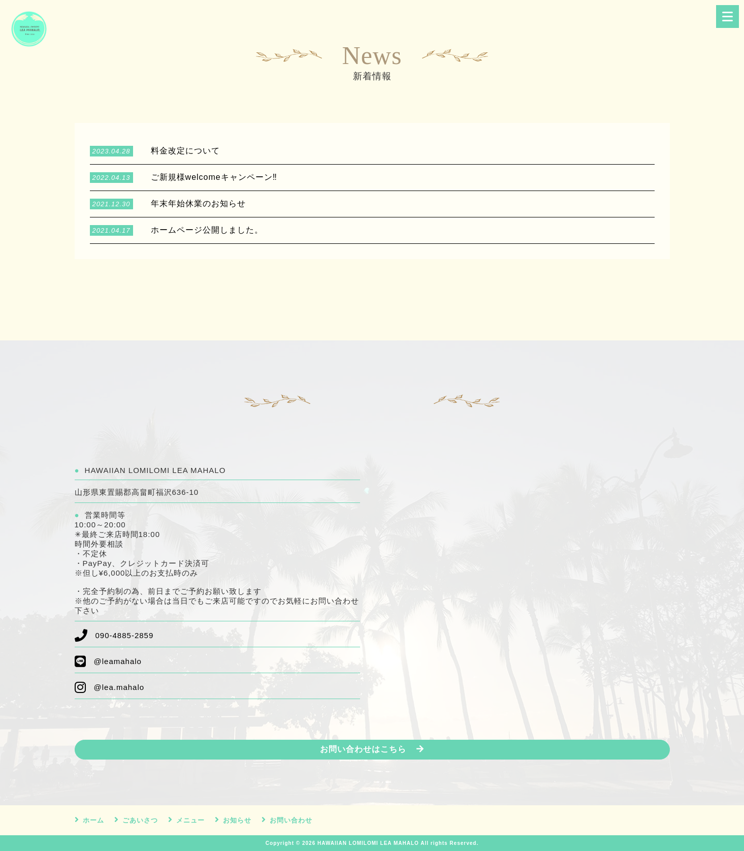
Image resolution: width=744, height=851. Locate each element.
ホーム (93, 820)
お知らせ (237, 820)
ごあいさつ (140, 820)
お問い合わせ (291, 820)
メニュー (190, 820)
